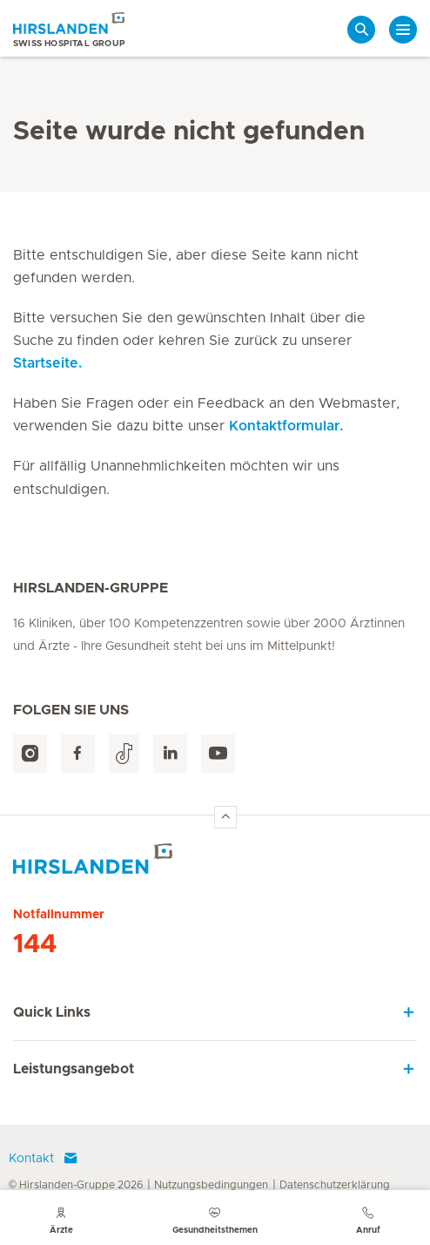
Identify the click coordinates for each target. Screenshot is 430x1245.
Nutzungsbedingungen (211, 1185)
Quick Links (52, 1012)
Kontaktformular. (286, 426)
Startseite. (47, 363)
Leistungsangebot (73, 1069)
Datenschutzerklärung (334, 1185)
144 (35, 944)
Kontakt (43, 1159)
